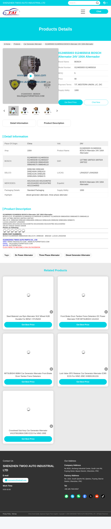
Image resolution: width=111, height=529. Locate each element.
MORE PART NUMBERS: (12, 234)
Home (7, 44)
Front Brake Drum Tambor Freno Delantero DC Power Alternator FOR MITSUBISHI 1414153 (83, 317)
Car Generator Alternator (33, 44)
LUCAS (6, 222)
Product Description (54, 123)
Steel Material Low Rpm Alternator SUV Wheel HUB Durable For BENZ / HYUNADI (28, 317)
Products (17, 44)
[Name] (97, 3)
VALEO (6, 226)
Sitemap (14, 514)
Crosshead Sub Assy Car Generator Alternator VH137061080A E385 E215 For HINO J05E (28, 432)
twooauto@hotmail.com (15, 480)
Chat (98, 11)
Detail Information (19, 123)
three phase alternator (49, 255)
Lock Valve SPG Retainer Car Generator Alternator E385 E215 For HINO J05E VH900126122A (82, 374)
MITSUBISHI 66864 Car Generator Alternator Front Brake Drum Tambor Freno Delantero (28, 374)
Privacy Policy (7, 514)
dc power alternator (24, 255)
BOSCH (6, 216)
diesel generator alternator (78, 255)
